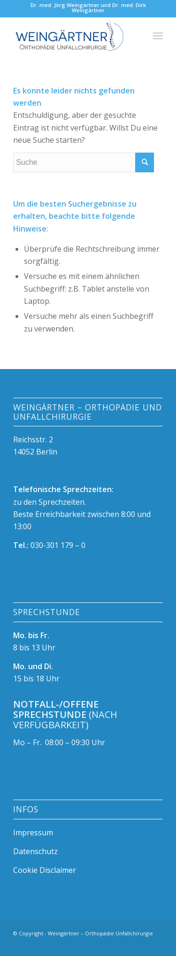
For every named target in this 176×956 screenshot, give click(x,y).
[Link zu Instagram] (142, 944)
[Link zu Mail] (156, 944)
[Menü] (158, 35)
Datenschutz (35, 851)
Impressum (33, 832)
